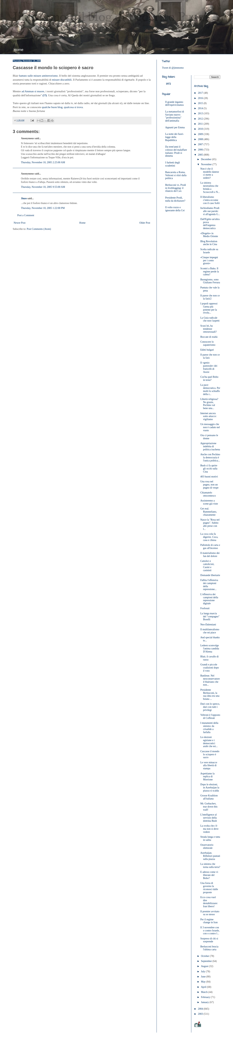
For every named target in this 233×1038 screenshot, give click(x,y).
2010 (201, 129)
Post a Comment (25, 215)
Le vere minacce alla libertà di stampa (208, 765)
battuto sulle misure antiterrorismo (38, 75)
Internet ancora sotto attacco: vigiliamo (208, 416)
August (205, 966)
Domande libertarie (210, 575)
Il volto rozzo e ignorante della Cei (175, 209)
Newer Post (19, 222)
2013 (201, 113)
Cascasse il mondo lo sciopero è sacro (209, 754)
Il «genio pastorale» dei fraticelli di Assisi (208, 367)
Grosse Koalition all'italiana (209, 797)
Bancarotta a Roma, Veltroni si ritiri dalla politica (176, 175)
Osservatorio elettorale (206, 846)
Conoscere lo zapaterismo (207, 343)
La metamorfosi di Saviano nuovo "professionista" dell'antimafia (174, 116)
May (203, 981)
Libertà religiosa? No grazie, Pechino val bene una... (209, 404)
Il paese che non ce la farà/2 (210, 297)
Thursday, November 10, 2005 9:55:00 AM (43, 187)
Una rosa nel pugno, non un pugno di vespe (209, 484)
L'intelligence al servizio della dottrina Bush (208, 817)
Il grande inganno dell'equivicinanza (174, 103)
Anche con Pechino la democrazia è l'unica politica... (210, 457)
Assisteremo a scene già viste (209, 502)
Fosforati (205, 608)
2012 (201, 118)
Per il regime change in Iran (209, 921)
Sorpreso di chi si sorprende (209, 940)
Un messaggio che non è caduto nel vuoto (210, 427)
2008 (201, 139)
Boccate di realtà (208, 337)
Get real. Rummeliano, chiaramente (208, 511)
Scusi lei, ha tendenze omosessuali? (208, 328)
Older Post (144, 222)
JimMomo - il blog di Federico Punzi (110, 17)
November (206, 164)
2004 (201, 1008)
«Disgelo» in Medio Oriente (209, 235)
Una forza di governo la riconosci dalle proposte (209, 888)
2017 (201, 93)
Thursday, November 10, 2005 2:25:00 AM (43, 162)
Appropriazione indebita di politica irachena (210, 446)
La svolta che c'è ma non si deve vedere (209, 828)
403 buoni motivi (209, 476)
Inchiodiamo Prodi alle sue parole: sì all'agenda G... (210, 211)
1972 (168, 83)
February (206, 997)
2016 (201, 98)
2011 (201, 123)
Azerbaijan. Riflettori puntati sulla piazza (210, 856)
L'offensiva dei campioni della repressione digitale (209, 599)
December (206, 159)
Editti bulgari (207, 349)
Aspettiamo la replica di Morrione (207, 776)
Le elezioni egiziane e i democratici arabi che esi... (209, 742)
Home (18, 50)
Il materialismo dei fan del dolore (210, 554)
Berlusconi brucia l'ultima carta (209, 948)
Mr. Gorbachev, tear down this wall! (208, 806)
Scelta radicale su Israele (209, 251)
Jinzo (24, 198)
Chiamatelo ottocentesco (208, 494)
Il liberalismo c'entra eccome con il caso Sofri (210, 200)
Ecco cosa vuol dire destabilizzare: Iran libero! (209, 902)
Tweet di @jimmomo (173, 67)
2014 (201, 108)
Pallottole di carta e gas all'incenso (210, 546)
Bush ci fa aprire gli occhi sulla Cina (208, 468)
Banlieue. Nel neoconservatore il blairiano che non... (210, 680)
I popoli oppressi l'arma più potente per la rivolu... (208, 308)
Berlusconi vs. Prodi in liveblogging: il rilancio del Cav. (175, 188)
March (204, 992)
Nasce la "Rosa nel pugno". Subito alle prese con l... (210, 524)
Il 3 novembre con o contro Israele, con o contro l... (210, 930)
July (203, 971)
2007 (201, 144)
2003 (201, 1014)
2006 (201, 149)
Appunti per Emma (175, 127)
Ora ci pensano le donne (209, 437)
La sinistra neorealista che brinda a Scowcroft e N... (210, 187)
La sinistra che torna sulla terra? (210, 865)
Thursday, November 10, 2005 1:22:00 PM (43, 208)
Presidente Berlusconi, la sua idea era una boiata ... (209, 694)
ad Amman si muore (32, 91)
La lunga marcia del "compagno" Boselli (209, 616)
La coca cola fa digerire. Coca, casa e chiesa (209, 537)
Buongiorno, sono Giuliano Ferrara (210, 281)
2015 (201, 103)
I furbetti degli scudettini (172, 164)
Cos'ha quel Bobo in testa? (209, 378)
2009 (201, 134)
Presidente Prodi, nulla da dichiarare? (175, 199)
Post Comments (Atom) (39, 229)
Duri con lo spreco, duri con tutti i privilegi (210, 706)
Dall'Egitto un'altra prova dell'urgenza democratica (210, 224)
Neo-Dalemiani (208, 624)
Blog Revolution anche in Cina (208, 243)
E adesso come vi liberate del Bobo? (209, 875)
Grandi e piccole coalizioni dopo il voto (209, 667)
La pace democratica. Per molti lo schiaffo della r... (210, 389)
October (205, 956)
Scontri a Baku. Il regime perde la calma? (209, 271)
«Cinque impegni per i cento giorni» (209, 260)
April (204, 987)
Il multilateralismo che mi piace (209, 631)
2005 (201, 154)
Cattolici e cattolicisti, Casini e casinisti (207, 565)
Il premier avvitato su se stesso (209, 913)
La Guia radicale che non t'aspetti (209, 319)
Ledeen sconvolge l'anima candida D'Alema (209, 648)
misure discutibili (62, 79)
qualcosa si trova (73, 107)
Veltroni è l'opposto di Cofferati (210, 716)
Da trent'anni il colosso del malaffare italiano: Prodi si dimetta (176, 151)
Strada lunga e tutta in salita (210, 838)
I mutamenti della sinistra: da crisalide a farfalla (209, 727)
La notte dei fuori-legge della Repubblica (174, 137)
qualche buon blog (52, 107)
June (203, 976)
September (206, 961)
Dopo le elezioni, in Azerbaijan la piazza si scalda (209, 787)
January (205, 1002)
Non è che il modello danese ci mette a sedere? (209, 173)
